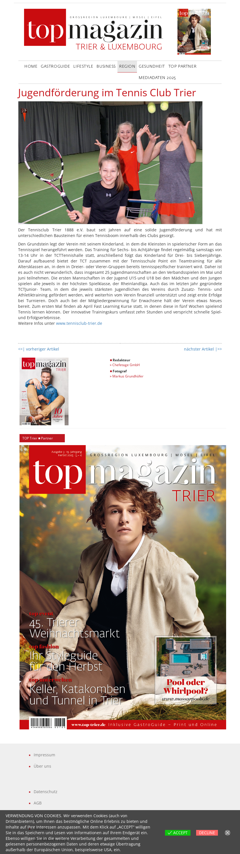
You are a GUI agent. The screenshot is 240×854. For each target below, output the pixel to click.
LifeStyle (83, 67)
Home (30, 67)
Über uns (42, 766)
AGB (38, 803)
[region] (123, 587)
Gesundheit (152, 67)
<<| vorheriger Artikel (38, 349)
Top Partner (182, 67)
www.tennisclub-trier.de (79, 323)
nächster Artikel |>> (203, 349)
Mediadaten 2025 (157, 78)
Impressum (44, 754)
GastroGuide (55, 67)
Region (127, 67)
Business (106, 67)
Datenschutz (45, 791)
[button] (123, 587)
